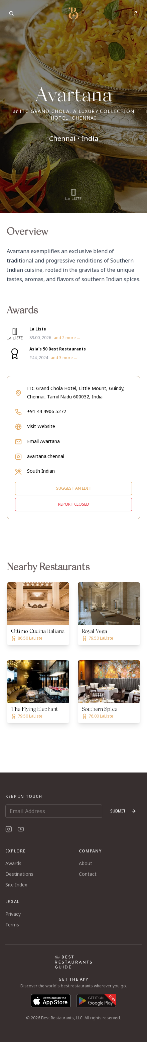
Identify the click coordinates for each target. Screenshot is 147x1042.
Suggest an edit (73, 488)
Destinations (19, 874)
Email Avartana (43, 441)
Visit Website (41, 426)
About (85, 863)
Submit (123, 811)
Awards (13, 863)
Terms (12, 924)
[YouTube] (20, 829)
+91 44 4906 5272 (46, 411)
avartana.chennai (45, 456)
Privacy (13, 914)
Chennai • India (73, 138)
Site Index (16, 884)
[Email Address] (53, 811)
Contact (88, 874)
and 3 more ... (64, 357)
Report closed (73, 504)
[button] (73, 106)
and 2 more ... (67, 337)
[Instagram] (8, 829)
